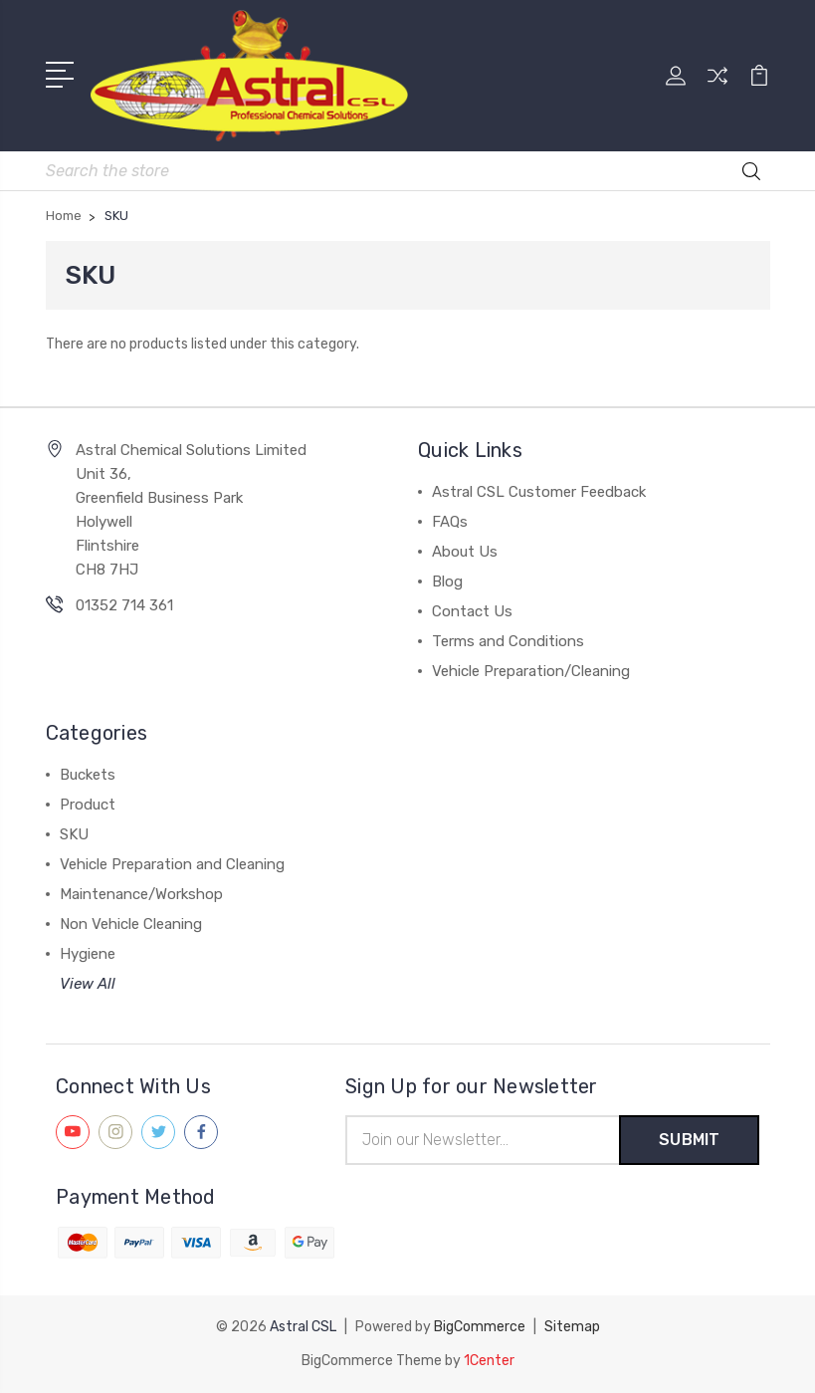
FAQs (450, 522)
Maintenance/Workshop (141, 894)
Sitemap (572, 1326)
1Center (489, 1360)
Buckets (87, 775)
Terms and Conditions (508, 641)
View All (87, 984)
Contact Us (472, 611)
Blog (447, 581)
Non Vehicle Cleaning (131, 924)
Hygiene (87, 954)
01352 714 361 (124, 605)
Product (87, 804)
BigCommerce (479, 1326)
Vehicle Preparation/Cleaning (531, 671)
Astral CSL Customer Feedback (539, 492)
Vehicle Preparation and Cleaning (172, 864)
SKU (74, 834)
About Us (465, 552)
